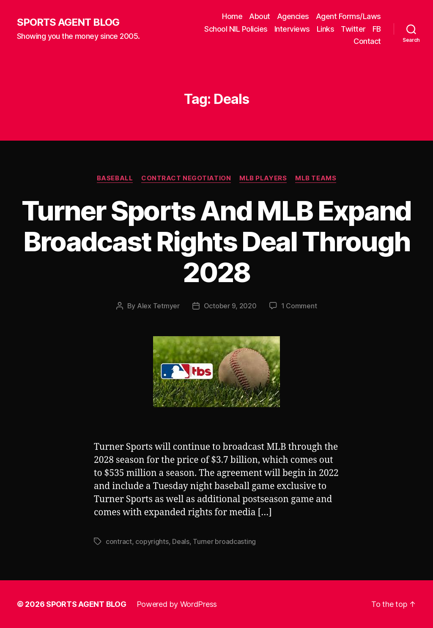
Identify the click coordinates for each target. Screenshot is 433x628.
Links (325, 28)
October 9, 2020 (230, 306)
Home (232, 16)
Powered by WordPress (177, 604)
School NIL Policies (236, 28)
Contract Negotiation (186, 178)
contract (119, 541)
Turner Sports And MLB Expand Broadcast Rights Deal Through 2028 (216, 241)
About (259, 16)
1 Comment (299, 306)
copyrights (151, 541)
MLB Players (263, 178)
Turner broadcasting (224, 541)
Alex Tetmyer (158, 306)
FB (377, 28)
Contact (367, 41)
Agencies (293, 16)
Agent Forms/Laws (348, 16)
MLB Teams (315, 178)
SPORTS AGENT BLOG (68, 22)
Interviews (292, 28)
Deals (180, 541)
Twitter (353, 28)
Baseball (115, 178)
